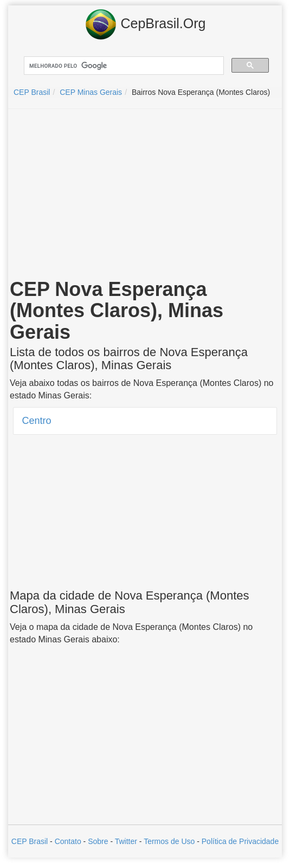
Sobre (98, 841)
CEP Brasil (29, 841)
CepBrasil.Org (145, 24)
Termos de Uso (169, 841)
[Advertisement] (145, 196)
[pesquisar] (122, 66)
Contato (68, 841)
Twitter (126, 841)
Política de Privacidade (240, 841)
